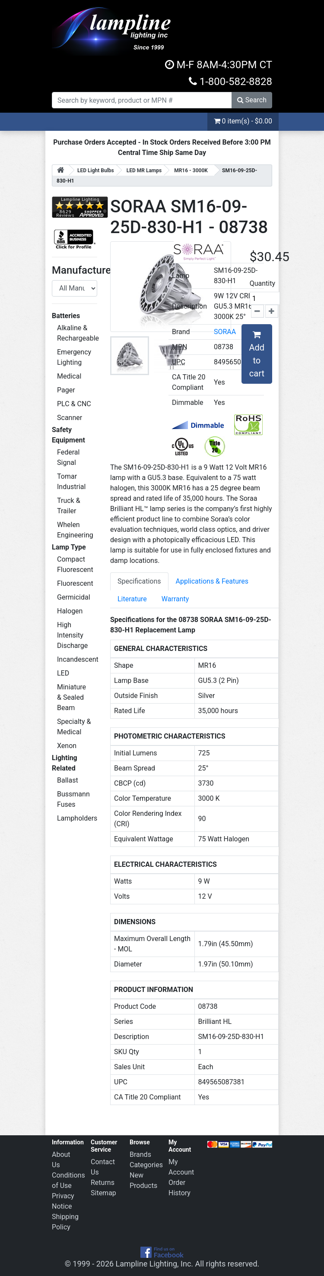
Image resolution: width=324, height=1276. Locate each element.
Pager (66, 390)
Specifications (139, 581)
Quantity (262, 283)
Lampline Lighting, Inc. (155, 1263)
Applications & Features (212, 581)
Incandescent (77, 659)
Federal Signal (68, 457)
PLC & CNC (74, 404)
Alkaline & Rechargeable (77, 333)
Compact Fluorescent (75, 564)
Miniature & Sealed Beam (71, 697)
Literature (132, 599)
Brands (140, 1154)
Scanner (69, 418)
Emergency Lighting (74, 357)
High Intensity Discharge (72, 635)
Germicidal (73, 597)
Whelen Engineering (75, 530)
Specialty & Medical (74, 726)
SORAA (225, 332)
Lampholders (77, 818)
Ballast (67, 780)
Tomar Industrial (71, 481)
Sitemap (103, 1193)
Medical (69, 376)
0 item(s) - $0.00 (243, 121)
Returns (102, 1182)
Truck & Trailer (68, 505)
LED (63, 673)
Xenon (66, 746)
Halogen (70, 611)
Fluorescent (75, 583)
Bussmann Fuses (73, 799)
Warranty (175, 599)
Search (252, 100)
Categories (146, 1165)
